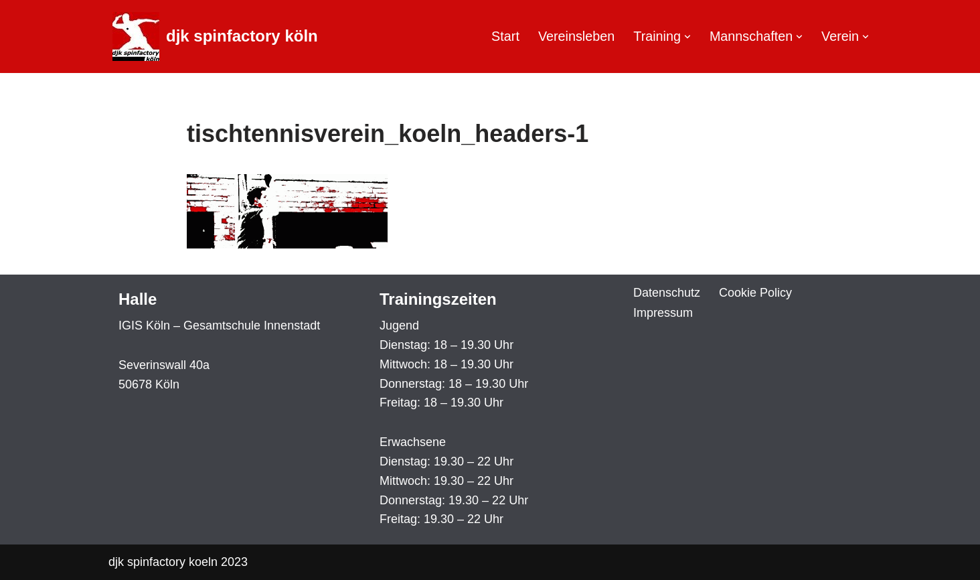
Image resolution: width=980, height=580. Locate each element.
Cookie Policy (755, 292)
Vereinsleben (576, 36)
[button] (687, 36)
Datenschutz (666, 292)
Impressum (663, 312)
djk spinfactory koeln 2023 (178, 562)
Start (505, 36)
